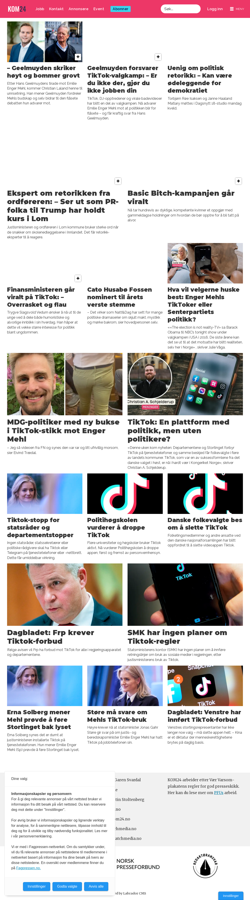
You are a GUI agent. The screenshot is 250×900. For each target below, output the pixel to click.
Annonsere (79, 9)
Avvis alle (96, 886)
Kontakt (56, 9)
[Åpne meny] (237, 9)
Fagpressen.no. (28, 868)
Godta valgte (67, 886)
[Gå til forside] (17, 9)
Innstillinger (231, 896)
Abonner (120, 9)
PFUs (218, 792)
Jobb (39, 9)
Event (98, 9)
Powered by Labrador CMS (125, 893)
